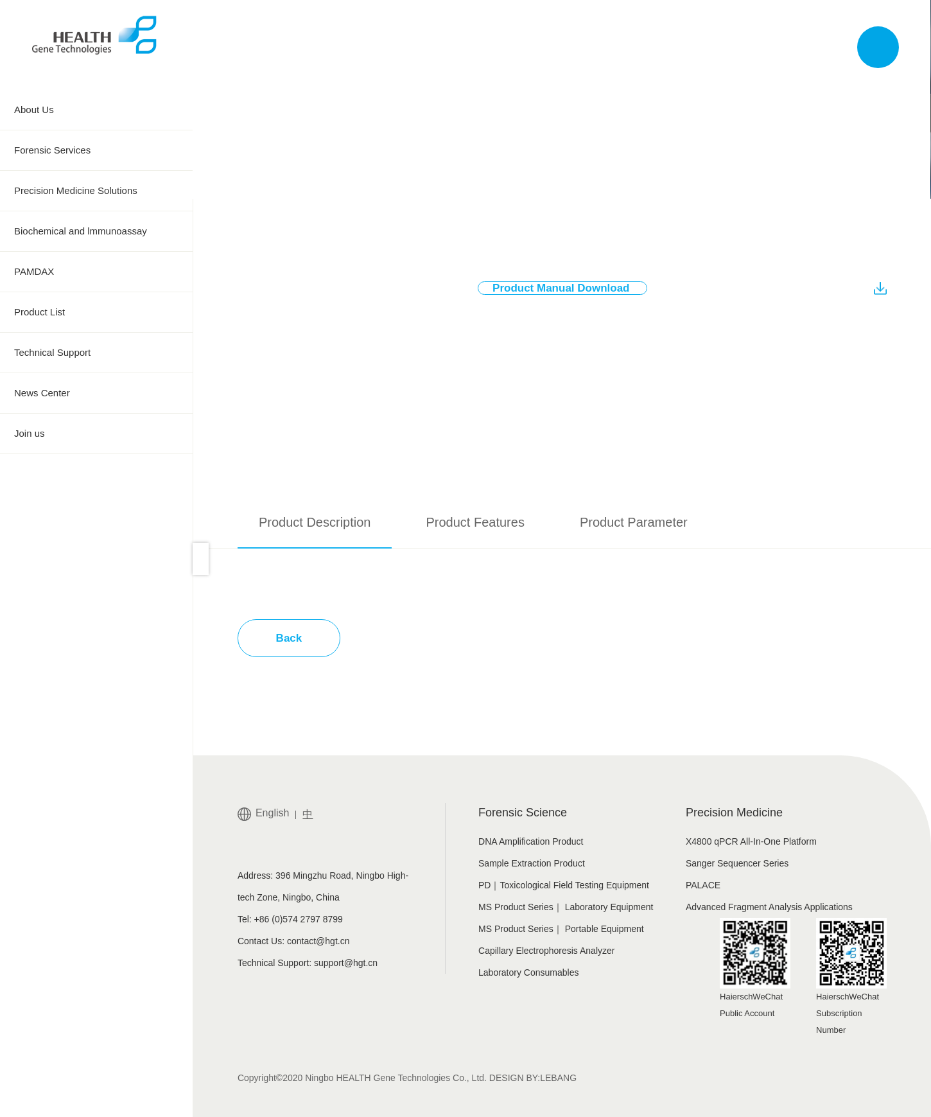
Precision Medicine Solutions (96, 190)
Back (289, 638)
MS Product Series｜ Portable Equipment (561, 929)
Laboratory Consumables (528, 972)
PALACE (703, 885)
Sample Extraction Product (531, 863)
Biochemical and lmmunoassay (96, 231)
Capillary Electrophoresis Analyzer (546, 950)
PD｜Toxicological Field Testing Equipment (563, 885)
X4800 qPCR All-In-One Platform (751, 841)
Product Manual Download (569, 288)
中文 (785, 47)
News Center (96, 393)
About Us (96, 110)
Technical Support (96, 352)
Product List (96, 312)
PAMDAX (96, 271)
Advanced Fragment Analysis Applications (769, 907)
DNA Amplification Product (530, 841)
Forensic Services (96, 150)
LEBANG (558, 1078)
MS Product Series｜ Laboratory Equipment (565, 907)
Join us (96, 433)
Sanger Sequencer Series (737, 863)
